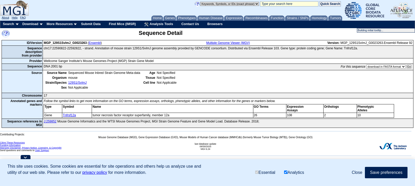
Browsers (215, 24)
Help (15, 17)
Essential (265, 172)
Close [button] (357, 172)
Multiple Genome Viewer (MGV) (228, 43)
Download (30, 24)
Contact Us (190, 24)
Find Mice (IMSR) (122, 24)
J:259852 (50, 121)
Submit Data (91, 24)
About (5, 17)
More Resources (59, 24)
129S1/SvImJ (77, 82)
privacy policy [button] (94, 172)
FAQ (23, 17)
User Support (42, 150)
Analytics (294, 172)
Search (8, 24)
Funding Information (10, 145)
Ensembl (95, 43)
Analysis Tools (158, 24)
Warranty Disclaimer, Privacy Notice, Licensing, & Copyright (30, 147)
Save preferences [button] (386, 172)
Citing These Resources (12, 142)
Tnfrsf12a (69, 115)
